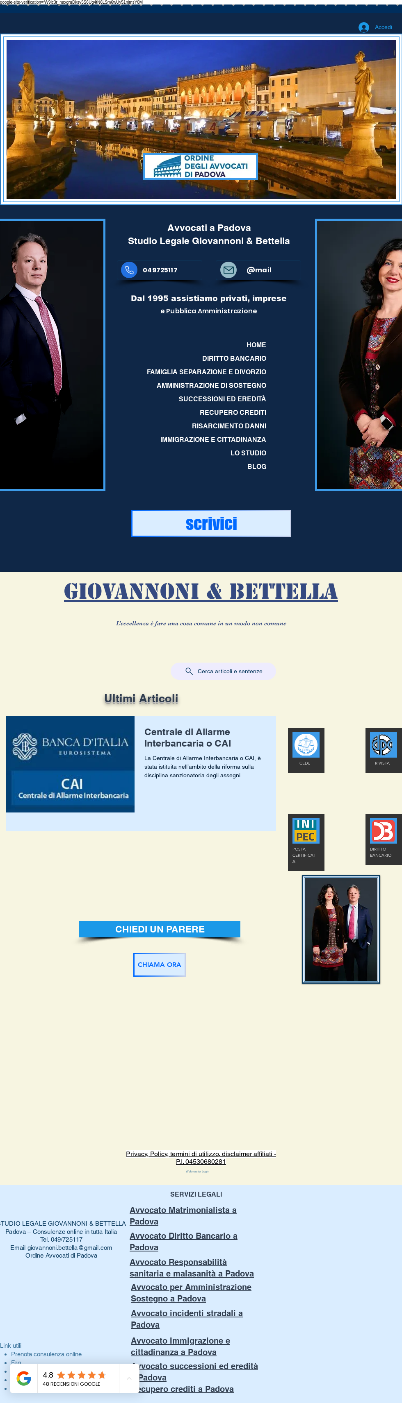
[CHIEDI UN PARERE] (159, 929)
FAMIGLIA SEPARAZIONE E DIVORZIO (209, 372)
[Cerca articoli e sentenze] (223, 671)
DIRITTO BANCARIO (234, 358)
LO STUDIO (248, 453)
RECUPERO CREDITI (233, 412)
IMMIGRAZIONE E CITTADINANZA (213, 440)
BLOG (256, 467)
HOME (256, 345)
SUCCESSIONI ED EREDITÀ (222, 399)
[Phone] (129, 270)
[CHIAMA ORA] (159, 965)
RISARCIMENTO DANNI (229, 426)
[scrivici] (211, 523)
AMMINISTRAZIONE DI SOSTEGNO (211, 385)
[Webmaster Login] (197, 1171)
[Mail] (228, 270)
